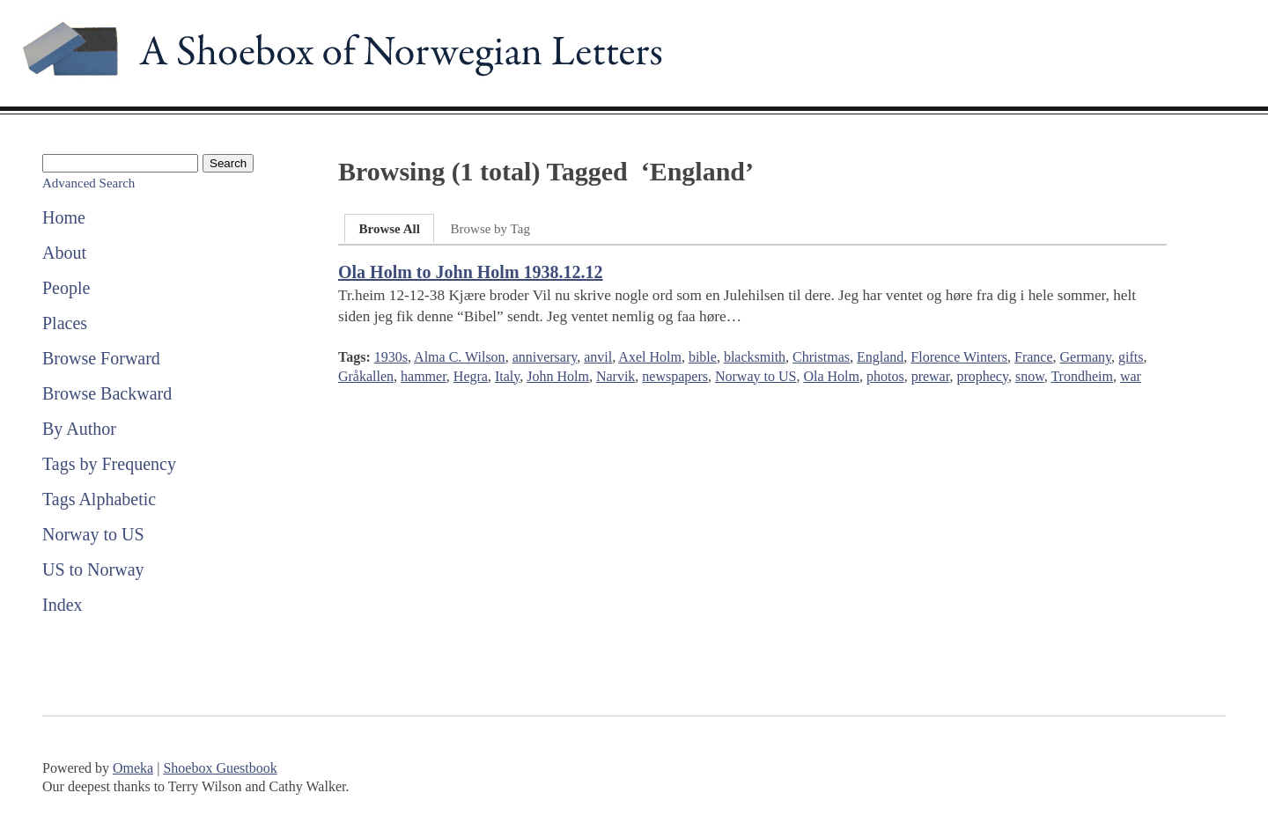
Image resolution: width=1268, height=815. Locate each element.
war (1130, 376)
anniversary (545, 356)
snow (1029, 376)
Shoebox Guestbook (219, 767)
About (64, 252)
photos (885, 376)
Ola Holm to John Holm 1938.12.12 (470, 272)
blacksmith (754, 356)
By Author (79, 428)
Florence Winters (958, 356)
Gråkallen (366, 376)
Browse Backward (107, 393)
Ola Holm (831, 376)
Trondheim (1082, 376)
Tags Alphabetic (99, 499)
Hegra (470, 376)
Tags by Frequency (109, 464)
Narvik (615, 376)
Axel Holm (650, 356)
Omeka (133, 767)
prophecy (982, 376)
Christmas (821, 356)
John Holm (558, 376)
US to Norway (93, 569)
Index (62, 604)
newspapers (675, 376)
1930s (391, 356)
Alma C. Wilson (459, 356)
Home (63, 217)
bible (703, 356)
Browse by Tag (490, 229)
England (880, 356)
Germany (1086, 356)
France (1033, 356)
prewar (930, 376)
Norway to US (93, 534)
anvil (598, 356)
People (66, 288)
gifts (1130, 356)
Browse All (388, 229)
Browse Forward (101, 358)
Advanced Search (88, 183)
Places (64, 323)
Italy (507, 376)
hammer (423, 376)
